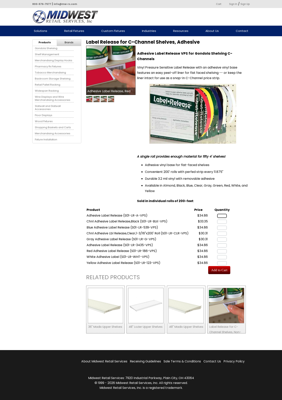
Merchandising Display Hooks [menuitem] (53, 60)
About (104, 361)
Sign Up (245, 4)
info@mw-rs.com (65, 4)
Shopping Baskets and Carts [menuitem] (53, 127)
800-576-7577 (41, 4)
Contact (242, 31)
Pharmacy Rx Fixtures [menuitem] (48, 66)
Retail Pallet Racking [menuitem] (47, 85)
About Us (212, 31)
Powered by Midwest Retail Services (66, 17)
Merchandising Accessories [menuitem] (52, 133)
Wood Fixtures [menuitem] (44, 121)
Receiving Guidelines (145, 361)
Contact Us (212, 361)
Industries (149, 31)
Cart (218, 4)
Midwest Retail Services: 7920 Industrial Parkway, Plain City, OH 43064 (141, 378)
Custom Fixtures (113, 31)
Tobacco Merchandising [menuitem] (50, 72)
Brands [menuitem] (69, 42)
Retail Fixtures (74, 31)
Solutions (40, 31)
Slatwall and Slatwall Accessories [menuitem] (48, 107)
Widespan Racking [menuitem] (47, 91)
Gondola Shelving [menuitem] (46, 48)
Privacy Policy (234, 361)
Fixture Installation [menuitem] (46, 139)
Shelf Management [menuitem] (47, 54)
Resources (180, 31)
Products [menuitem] (45, 42)
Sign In (233, 4)
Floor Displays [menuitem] (43, 115)
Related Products (113, 278)
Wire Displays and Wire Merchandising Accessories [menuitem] (52, 98)
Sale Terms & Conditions (182, 361)
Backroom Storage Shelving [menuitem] (52, 78)
